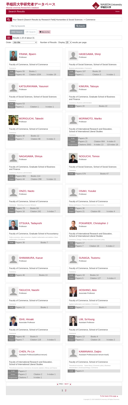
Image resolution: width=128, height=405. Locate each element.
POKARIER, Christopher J (93, 223)
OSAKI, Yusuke (87, 191)
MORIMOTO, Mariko (90, 118)
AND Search (16, 31)
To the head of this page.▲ (109, 396)
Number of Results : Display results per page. (63, 42)
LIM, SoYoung (86, 319)
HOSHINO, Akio (88, 290)
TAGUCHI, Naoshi (29, 290)
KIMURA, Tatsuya (88, 86)
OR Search (31, 31)
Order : (21, 42)
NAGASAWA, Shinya (30, 156)
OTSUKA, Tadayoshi (30, 223)
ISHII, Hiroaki (26, 319)
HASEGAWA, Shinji (90, 54)
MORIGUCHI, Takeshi (31, 118)
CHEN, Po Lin (27, 351)
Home (118, 11)
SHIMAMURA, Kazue (31, 257)
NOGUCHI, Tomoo (89, 156)
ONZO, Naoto (26, 191)
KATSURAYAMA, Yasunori (33, 86)
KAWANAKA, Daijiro (90, 351)
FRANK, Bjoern (27, 54)
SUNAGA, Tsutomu (89, 257)
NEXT (66, 384)
